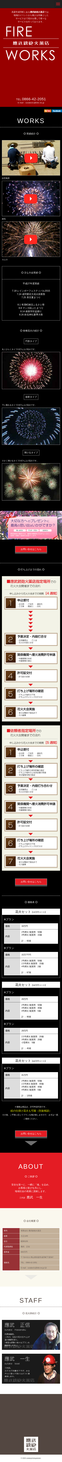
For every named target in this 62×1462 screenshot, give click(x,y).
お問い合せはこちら (31, 549)
